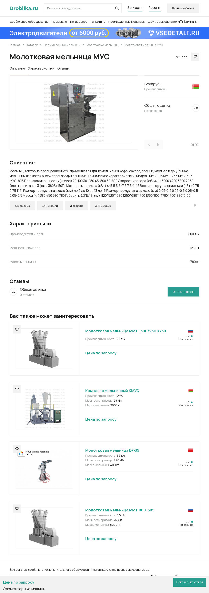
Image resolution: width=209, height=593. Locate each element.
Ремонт (155, 7)
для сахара (22, 206)
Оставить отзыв (183, 292)
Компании (189, 21)
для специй (50, 206)
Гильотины (98, 22)
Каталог (32, 45)
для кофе (76, 206)
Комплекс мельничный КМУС (112, 390)
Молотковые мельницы (103, 45)
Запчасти (135, 7)
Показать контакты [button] (189, 582)
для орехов (103, 206)
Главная (15, 45)
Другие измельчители (163, 22)
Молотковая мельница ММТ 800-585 (119, 510)
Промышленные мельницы (126, 22)
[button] (117, 8)
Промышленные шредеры (70, 22)
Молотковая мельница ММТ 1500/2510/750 (125, 330)
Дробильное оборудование (29, 22)
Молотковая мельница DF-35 (112, 450)
